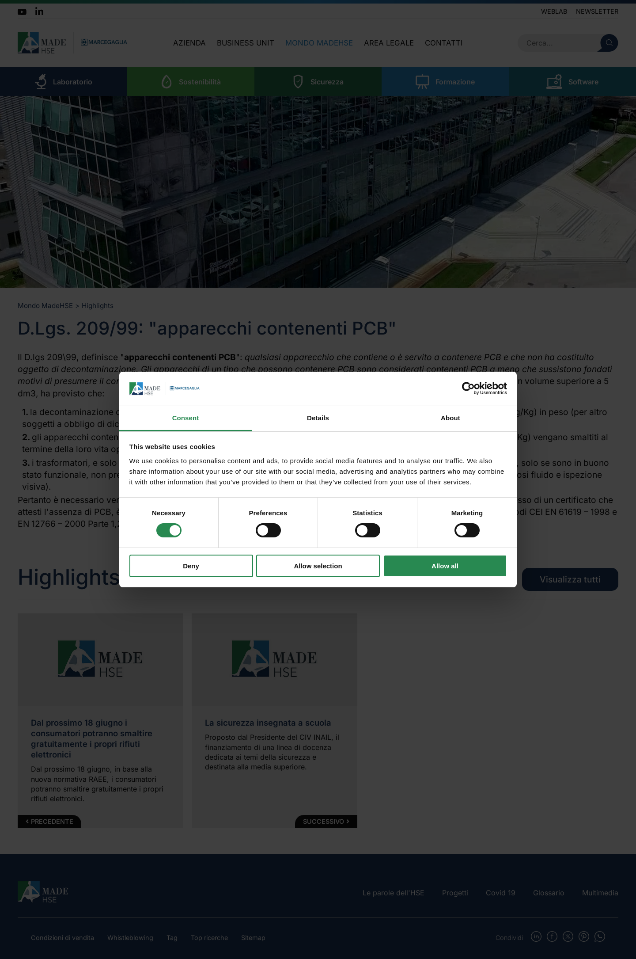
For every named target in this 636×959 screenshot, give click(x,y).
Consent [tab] (185, 418)
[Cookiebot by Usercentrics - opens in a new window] (468, 388)
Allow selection (318, 566)
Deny (191, 566)
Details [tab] (318, 418)
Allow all (445, 566)
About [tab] (450, 418)
